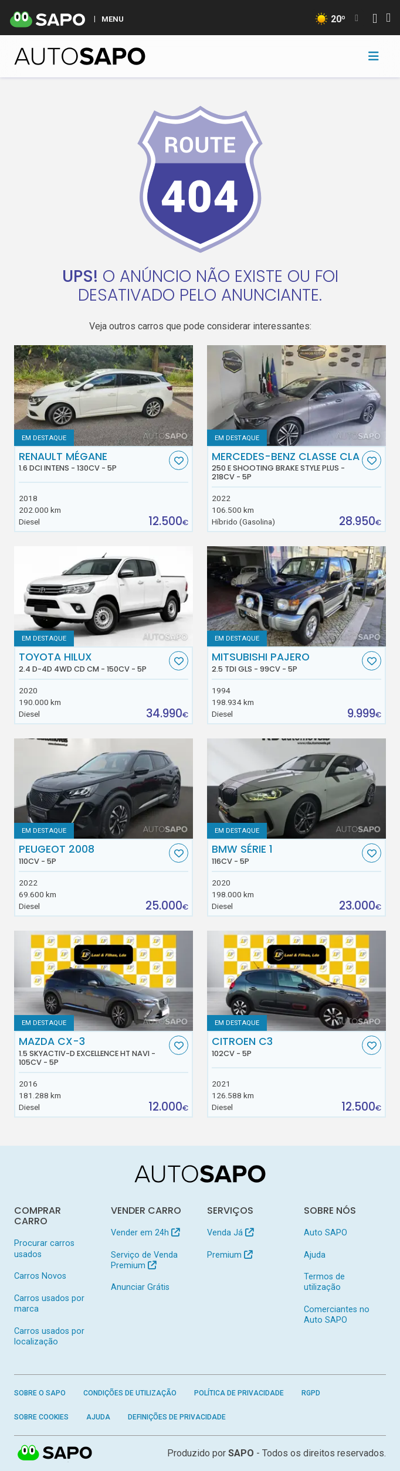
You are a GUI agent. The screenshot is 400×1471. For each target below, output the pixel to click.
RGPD (310, 1393)
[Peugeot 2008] (103, 788)
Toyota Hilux (93, 662)
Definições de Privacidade (177, 1417)
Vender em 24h (145, 1233)
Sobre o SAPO (40, 1393)
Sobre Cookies (41, 1417)
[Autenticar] (374, 19)
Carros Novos (40, 1276)
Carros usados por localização (49, 1336)
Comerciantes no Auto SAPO (337, 1315)
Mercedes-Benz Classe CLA (286, 466)
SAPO (55, 1453)
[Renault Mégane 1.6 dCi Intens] (103, 395)
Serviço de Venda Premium (144, 1260)
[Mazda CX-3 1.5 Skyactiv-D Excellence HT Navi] (103, 981)
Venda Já (230, 1233)
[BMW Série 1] (296, 788)
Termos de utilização (324, 1282)
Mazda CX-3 (93, 1051)
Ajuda (315, 1255)
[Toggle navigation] (373, 56)
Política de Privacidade (239, 1393)
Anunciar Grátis (140, 1287)
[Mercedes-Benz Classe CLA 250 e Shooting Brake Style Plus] (296, 395)
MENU (112, 19)
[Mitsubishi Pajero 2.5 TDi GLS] (296, 596)
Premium (229, 1255)
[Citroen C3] (296, 981)
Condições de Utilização (130, 1393)
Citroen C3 (286, 1047)
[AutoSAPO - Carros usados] (79, 56)
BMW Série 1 (286, 854)
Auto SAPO (325, 1233)
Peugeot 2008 (93, 854)
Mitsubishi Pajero (286, 662)
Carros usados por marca (49, 1303)
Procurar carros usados (44, 1248)
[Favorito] (178, 460)
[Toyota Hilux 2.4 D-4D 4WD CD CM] (103, 596)
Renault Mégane (93, 462)
